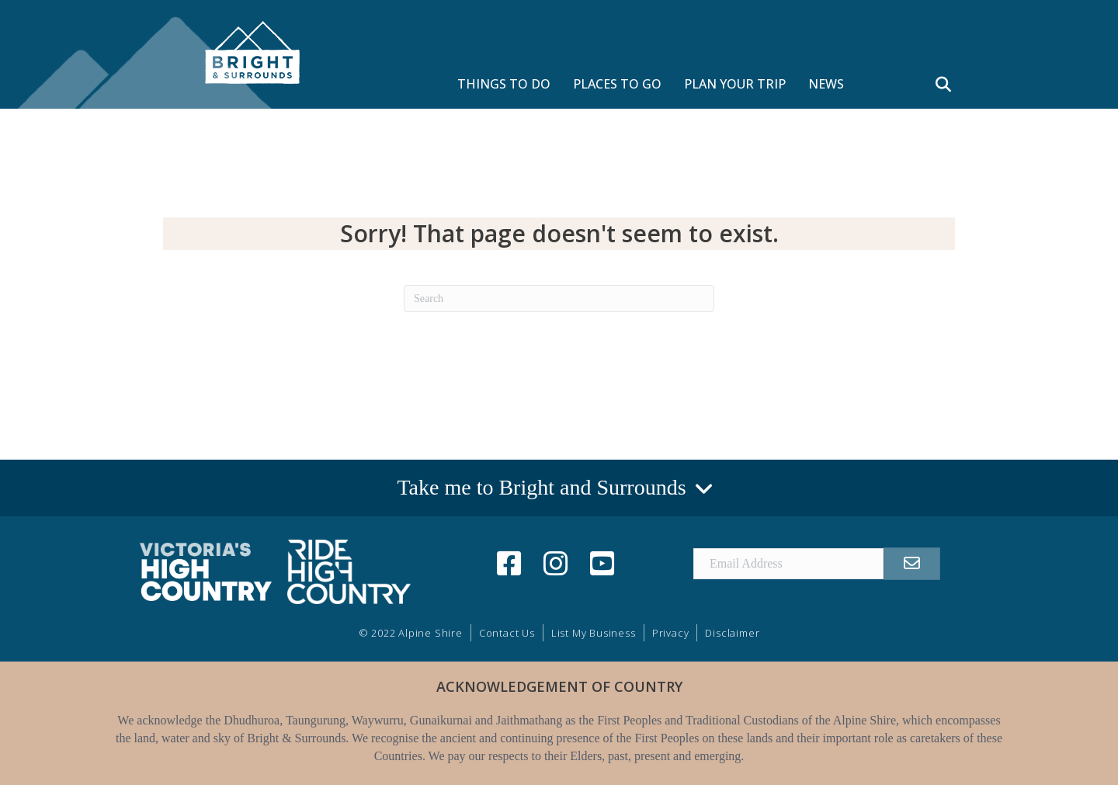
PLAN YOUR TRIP (735, 83)
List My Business (593, 633)
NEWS (826, 83)
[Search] (559, 298)
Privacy (670, 633)
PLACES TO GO (617, 83)
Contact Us (507, 633)
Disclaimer (732, 633)
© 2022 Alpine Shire (411, 633)
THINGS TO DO (503, 83)
